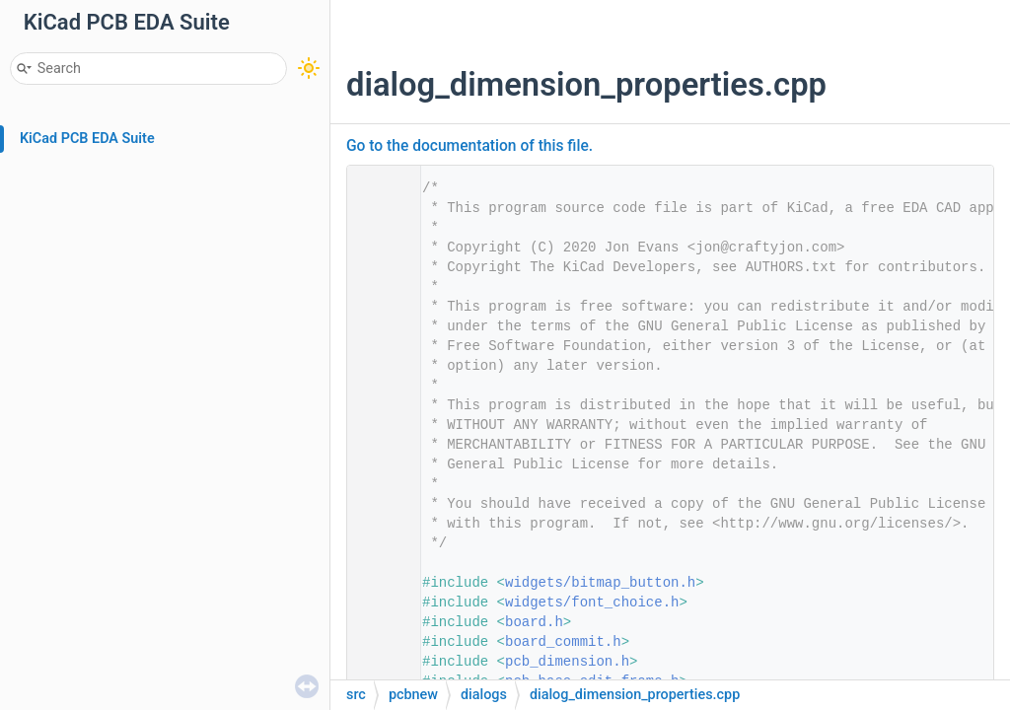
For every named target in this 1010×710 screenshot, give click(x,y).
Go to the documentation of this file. (469, 146)
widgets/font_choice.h (592, 602)
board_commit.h (563, 642)
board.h (534, 622)
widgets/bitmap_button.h (600, 583)
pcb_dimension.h (567, 662)
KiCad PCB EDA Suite (87, 138)
